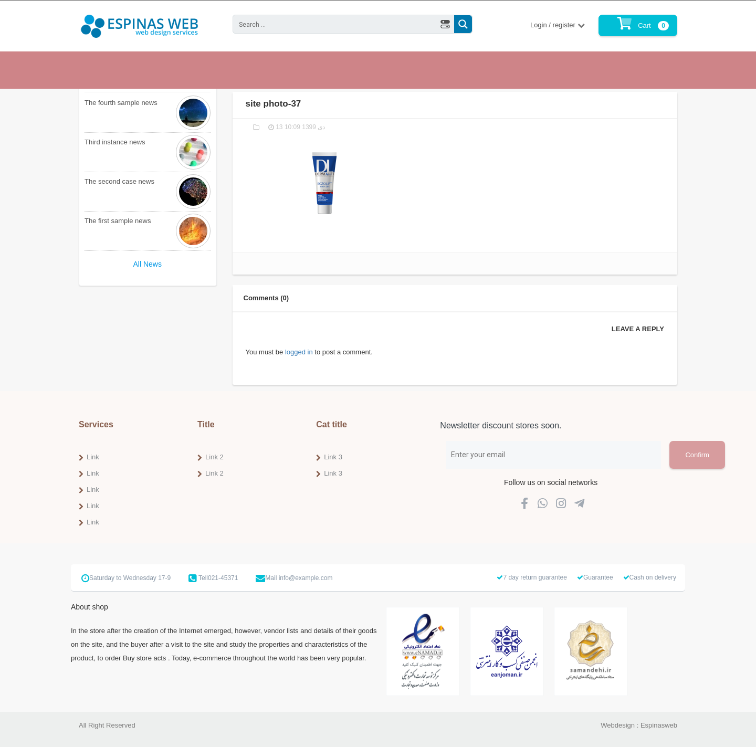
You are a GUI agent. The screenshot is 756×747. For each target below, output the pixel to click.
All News (147, 264)
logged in (299, 352)
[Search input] (335, 24)
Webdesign (618, 725)
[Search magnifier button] (463, 24)
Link (93, 457)
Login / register (554, 25)
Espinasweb (658, 725)
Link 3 (333, 457)
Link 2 (214, 457)
